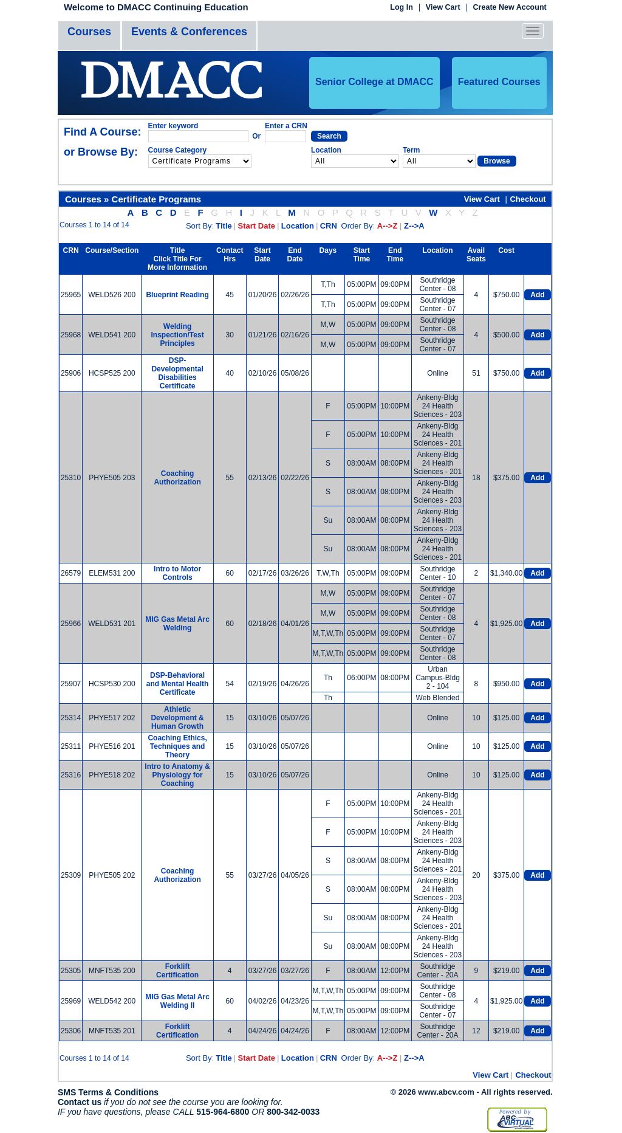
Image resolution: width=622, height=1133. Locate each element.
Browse (497, 161)
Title (224, 225)
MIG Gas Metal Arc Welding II (177, 1001)
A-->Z (387, 225)
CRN (328, 225)
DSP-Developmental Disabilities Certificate (177, 373)
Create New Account (510, 8)
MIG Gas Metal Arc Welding (177, 623)
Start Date (256, 225)
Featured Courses (499, 82)
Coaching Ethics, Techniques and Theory (177, 746)
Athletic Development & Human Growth (177, 718)
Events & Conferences (189, 32)
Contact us (79, 1102)
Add (537, 295)
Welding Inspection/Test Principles (177, 335)
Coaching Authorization (177, 477)
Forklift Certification (177, 970)
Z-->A (414, 225)
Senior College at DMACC (374, 82)
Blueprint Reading (177, 295)
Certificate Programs (157, 199)
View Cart (443, 8)
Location (297, 225)
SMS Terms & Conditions (108, 1092)
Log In (401, 8)
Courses (89, 32)
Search (329, 136)
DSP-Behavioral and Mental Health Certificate (177, 684)
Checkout (527, 199)
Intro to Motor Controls (177, 573)
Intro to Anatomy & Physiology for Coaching (177, 775)
